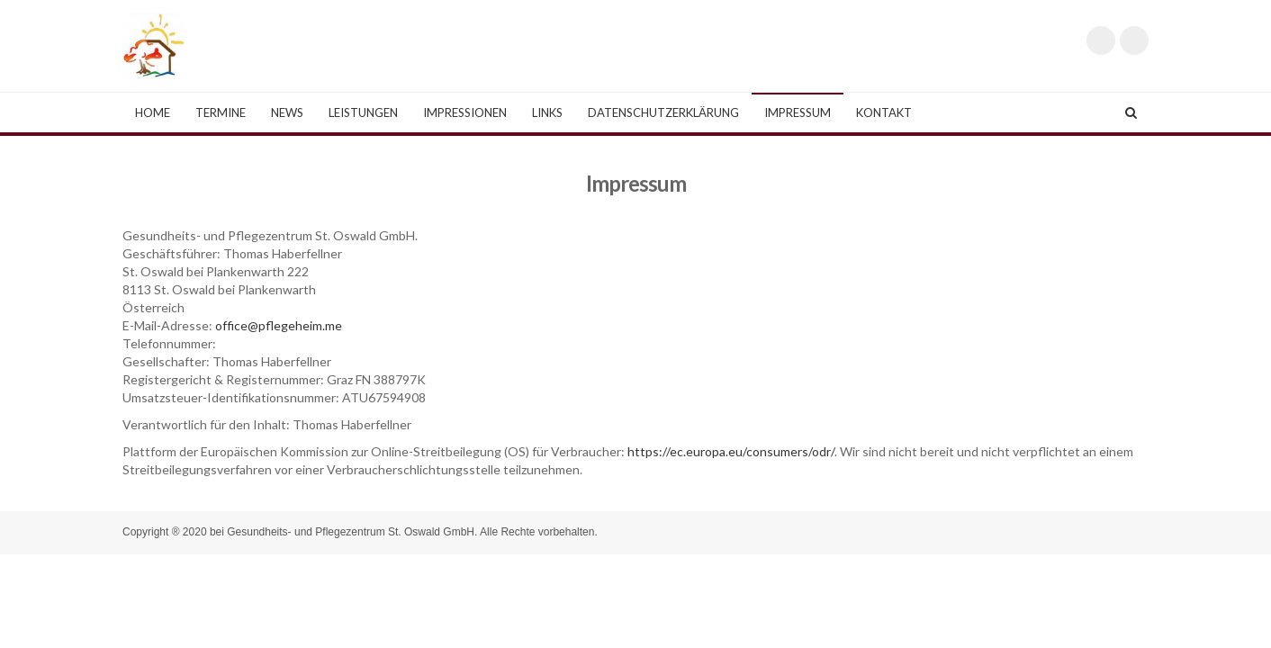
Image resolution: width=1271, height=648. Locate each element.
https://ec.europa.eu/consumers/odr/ (730, 451)
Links (547, 112)
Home (152, 112)
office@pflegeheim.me (278, 325)
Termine (220, 112)
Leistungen (363, 112)
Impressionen (465, 112)
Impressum (797, 112)
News (287, 112)
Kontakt (884, 112)
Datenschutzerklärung (663, 112)
